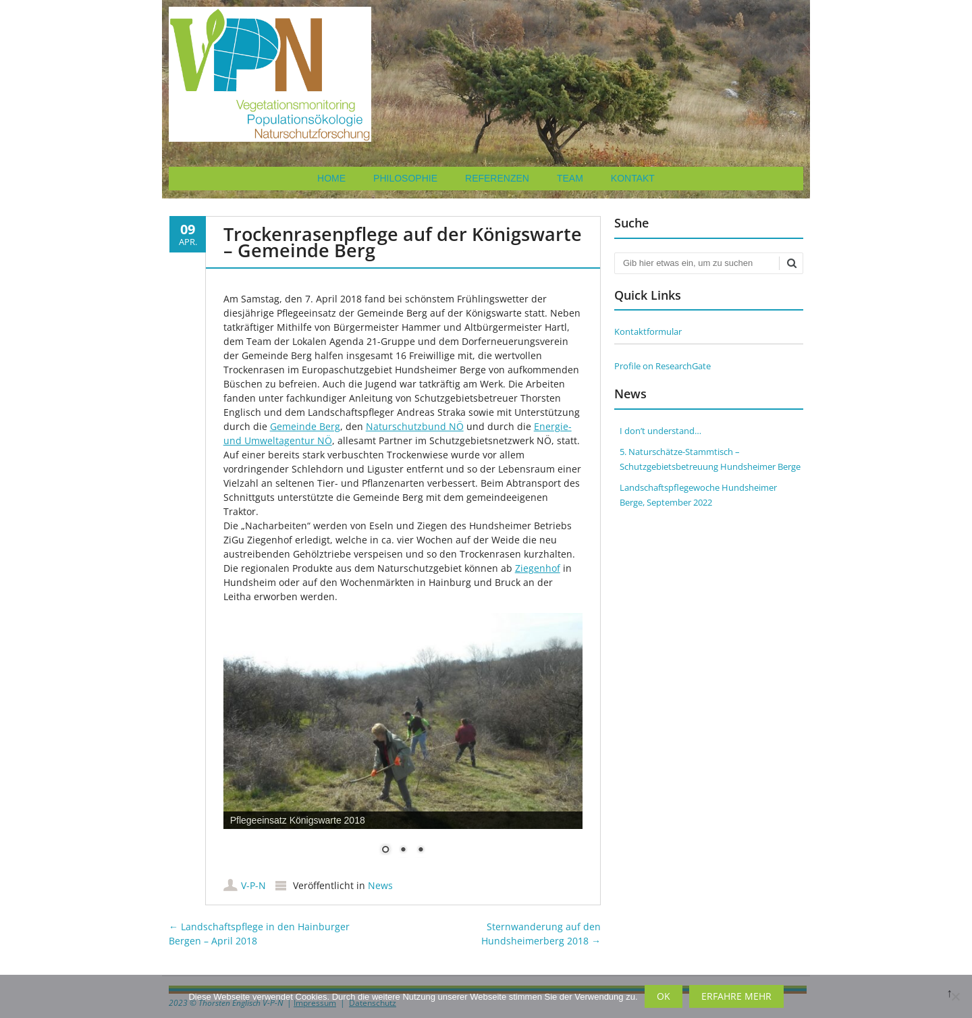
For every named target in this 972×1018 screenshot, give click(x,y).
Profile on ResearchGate (662, 366)
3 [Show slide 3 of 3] (420, 850)
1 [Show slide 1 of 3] (385, 850)
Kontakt (633, 178)
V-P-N (253, 885)
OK (663, 996)
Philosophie (405, 178)
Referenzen (497, 178)
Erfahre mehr (736, 996)
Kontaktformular (648, 331)
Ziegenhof (537, 568)
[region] (403, 742)
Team (570, 178)
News (380, 885)
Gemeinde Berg (305, 426)
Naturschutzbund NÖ (415, 426)
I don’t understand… (660, 431)
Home (331, 178)
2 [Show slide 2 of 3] (403, 850)
